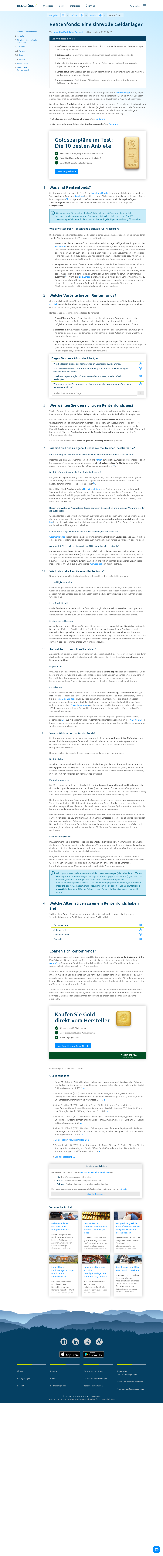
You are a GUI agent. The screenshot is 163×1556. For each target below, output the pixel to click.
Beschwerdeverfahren (93, 1385)
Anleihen (79, 196)
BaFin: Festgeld (63, 1156)
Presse (53, 1378)
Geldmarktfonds (57, 536)
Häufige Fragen (23, 1378)
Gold (61, 5)
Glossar (20, 1371)
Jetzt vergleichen (66, 171)
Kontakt (20, 1385)
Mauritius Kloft (61, 32)
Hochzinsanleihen (91, 489)
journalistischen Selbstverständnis (95, 1172)
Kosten (22, 55)
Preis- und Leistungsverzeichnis (130, 1389)
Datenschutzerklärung (93, 1371)
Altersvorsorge (122, 92)
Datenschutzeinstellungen (95, 1378)
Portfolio (53, 304)
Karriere (53, 1371)
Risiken (22, 59)
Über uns (90, 5)
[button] (144, 6)
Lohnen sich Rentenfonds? (23, 68)
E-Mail (123, 1189)
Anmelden (135, 5)
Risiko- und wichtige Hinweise (130, 1381)
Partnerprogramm (58, 1385)
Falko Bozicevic (76, 32)
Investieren (47, 5)
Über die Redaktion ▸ (96, 1194)
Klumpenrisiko (97, 563)
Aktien (99, 459)
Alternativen (22, 63)
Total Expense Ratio (66, 698)
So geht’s (113, 124)
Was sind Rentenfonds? (27, 31)
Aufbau (22, 46)
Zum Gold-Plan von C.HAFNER (73, 1045)
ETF (63, 719)
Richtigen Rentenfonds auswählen (27, 41)
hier (51, 522)
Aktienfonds (55, 963)
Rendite (22, 50)
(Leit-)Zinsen (84, 276)
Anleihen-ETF (136, 719)
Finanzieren (74, 5)
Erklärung (100, 118)
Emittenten (60, 246)
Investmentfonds (99, 193)
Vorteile (20, 35)
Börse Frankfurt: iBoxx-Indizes (71, 1139)
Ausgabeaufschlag (80, 704)
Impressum (95, 1396)
